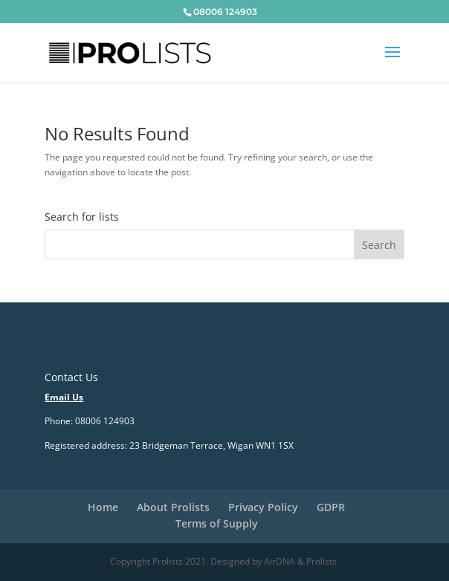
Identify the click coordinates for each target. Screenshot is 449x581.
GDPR (331, 507)
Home (103, 507)
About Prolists (173, 507)
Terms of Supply (216, 523)
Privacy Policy (263, 507)
